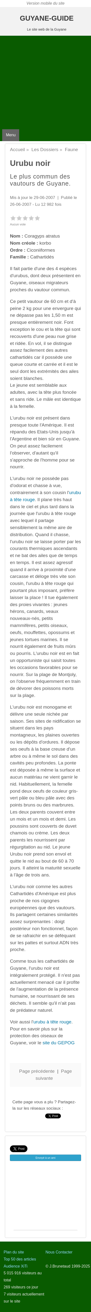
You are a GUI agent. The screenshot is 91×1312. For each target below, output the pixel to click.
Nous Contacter (59, 1252)
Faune (71, 149)
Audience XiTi (15, 1266)
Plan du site (14, 1252)
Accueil (17, 149)
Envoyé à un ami (46, 1157)
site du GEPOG (58, 1042)
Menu (11, 135)
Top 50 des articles (20, 1259)
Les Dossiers (45, 149)
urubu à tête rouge (52, 1021)
